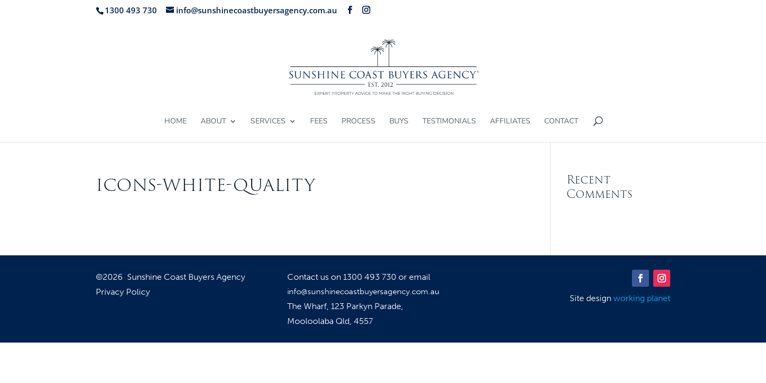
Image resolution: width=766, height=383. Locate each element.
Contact (561, 122)
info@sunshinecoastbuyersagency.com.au (363, 291)
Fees (319, 122)
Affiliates (510, 122)
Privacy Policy (123, 292)
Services (268, 122)
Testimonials (449, 122)
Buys (399, 122)
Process (359, 122)
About (213, 122)
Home (175, 122)
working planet (641, 298)
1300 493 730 (370, 277)
